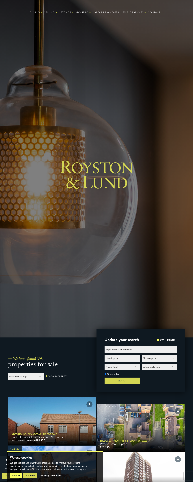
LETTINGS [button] (65, 12)
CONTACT (154, 12)
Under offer (113, 374)
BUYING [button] (35, 12)
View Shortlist (56, 376)
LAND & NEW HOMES (106, 12)
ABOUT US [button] (82, 12)
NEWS (124, 12)
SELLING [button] (49, 12)
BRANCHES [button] (137, 12)
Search (122, 380)
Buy (161, 340)
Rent (171, 340)
